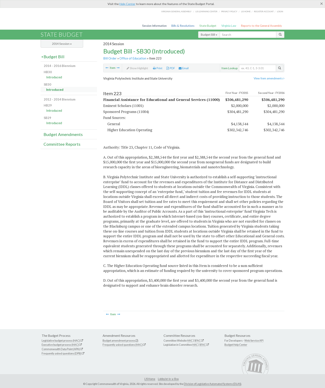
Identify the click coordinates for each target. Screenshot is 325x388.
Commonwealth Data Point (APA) (61, 349)
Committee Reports (62, 144)
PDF (170, 68)
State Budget (207, 25)
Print (157, 68)
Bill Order (110, 58)
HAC (190, 340)
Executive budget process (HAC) (60, 344)
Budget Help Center (235, 344)
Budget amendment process (119, 340)
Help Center (127, 4)
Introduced (54, 77)
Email (184, 68)
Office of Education (132, 58)
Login (280, 11)
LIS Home (149, 379)
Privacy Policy (229, 11)
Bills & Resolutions (182, 25)
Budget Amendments (63, 134)
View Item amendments (269, 78)
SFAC (197, 340)
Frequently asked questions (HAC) (123, 344)
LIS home (246, 11)
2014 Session (62, 43)
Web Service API (253, 340)
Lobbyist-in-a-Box (168, 379)
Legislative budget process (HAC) (61, 340)
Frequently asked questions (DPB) (61, 353)
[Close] (321, 3)
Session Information (154, 25)
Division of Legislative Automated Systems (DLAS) (212, 384)
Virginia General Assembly (176, 11)
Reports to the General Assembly (261, 25)
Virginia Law (228, 25)
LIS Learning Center (206, 11)
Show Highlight (137, 68)
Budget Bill (209, 34)
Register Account (264, 11)
